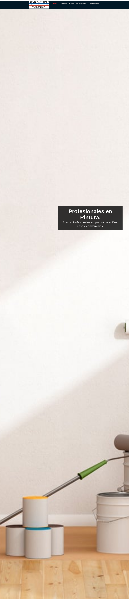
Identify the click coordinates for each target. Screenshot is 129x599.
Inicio (55, 4)
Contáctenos (94, 4)
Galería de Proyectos (77, 4)
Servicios (63, 4)
